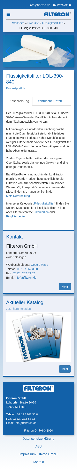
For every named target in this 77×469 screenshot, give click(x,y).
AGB (38, 446)
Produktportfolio (16, 88)
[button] (69, 50)
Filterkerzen (41, 212)
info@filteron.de (40, 5)
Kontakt (38, 462)
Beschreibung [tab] (19, 101)
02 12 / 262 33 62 (24, 273)
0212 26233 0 (62, 5)
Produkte (33, 23)
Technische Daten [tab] (49, 101)
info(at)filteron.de (26, 277)
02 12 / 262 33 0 (27, 269)
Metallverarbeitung (18, 196)
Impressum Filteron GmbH (38, 454)
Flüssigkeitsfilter (52, 23)
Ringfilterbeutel (15, 216)
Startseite (18, 23)
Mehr (65, 286)
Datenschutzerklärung (38, 439)
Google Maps (39, 264)
